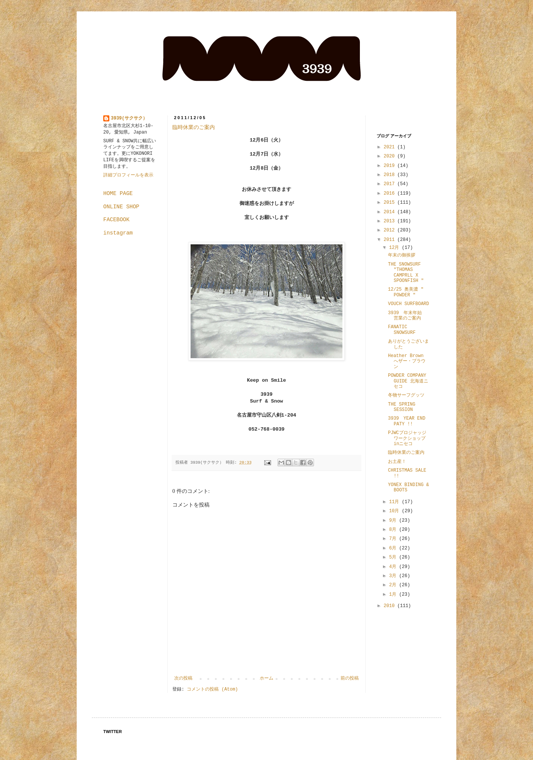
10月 (395, 511)
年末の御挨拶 (401, 255)
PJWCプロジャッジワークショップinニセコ (407, 438)
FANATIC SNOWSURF (402, 329)
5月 (394, 557)
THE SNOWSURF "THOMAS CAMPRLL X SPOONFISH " (406, 272)
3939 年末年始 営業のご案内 (407, 315)
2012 (390, 230)
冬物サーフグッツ (406, 395)
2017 (390, 184)
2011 (390, 239)
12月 (395, 247)
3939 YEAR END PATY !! (406, 421)
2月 (394, 585)
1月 (394, 594)
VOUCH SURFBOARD (408, 304)
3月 (394, 576)
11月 (395, 502)
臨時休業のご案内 (193, 127)
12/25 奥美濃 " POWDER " (406, 292)
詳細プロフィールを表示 (128, 175)
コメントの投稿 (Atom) (212, 689)
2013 (390, 221)
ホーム (266, 678)
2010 (390, 606)
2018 (390, 175)
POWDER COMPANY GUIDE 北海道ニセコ (408, 381)
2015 (390, 202)
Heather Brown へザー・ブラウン (407, 361)
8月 (394, 529)
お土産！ (397, 461)
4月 (394, 567)
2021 (390, 147)
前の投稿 (350, 678)
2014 (390, 212)
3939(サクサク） (129, 118)
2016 (390, 193)
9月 (394, 520)
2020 (390, 156)
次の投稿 (183, 678)
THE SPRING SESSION (401, 407)
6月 (394, 548)
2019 (390, 165)
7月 (394, 538)
